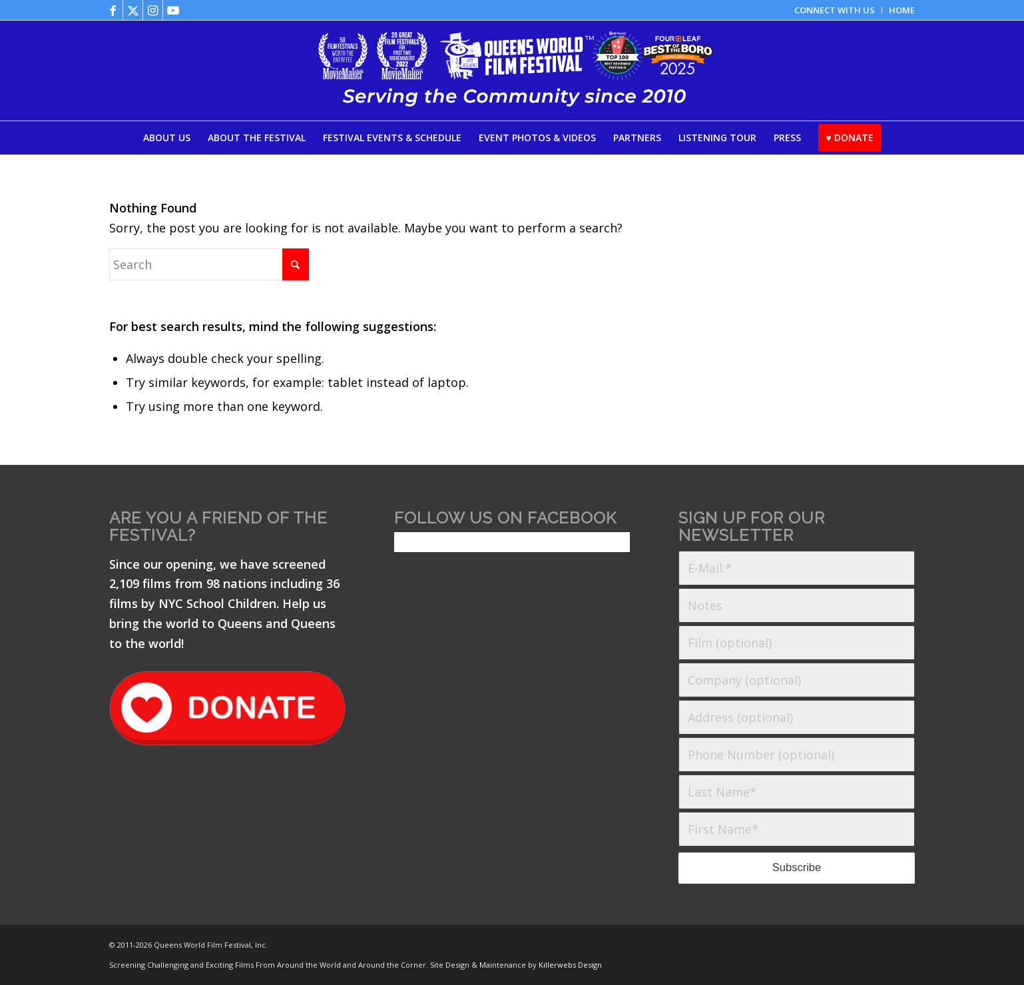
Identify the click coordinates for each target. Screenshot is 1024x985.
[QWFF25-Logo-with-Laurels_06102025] (512, 71)
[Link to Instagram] (152, 10)
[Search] (209, 264)
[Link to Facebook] (113, 10)
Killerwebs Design (570, 965)
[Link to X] (132, 10)
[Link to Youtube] (173, 10)
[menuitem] (835, 10)
